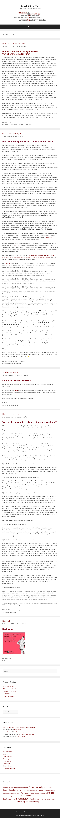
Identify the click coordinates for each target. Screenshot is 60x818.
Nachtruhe (6, 621)
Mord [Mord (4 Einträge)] (22, 793)
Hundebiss (13, 125)
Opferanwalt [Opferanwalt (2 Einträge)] (27, 793)
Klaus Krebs (6, 732)
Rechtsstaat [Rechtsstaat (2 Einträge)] (18, 796)
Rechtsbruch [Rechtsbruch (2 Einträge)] (5, 796)
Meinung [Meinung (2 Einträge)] (18, 793)
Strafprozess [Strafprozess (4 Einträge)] (7, 799)
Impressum (19, 812)
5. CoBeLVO (8, 263)
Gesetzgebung (7, 756)
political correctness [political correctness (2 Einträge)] (39, 793)
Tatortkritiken (7, 766)
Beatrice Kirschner (8, 727)
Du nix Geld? (7, 693)
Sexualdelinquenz (13, 405)
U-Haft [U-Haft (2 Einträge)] (10, 801)
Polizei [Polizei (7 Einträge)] (50, 792)
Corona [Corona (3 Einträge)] (50, 787)
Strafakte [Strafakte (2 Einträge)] (47, 796)
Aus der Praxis (7, 752)
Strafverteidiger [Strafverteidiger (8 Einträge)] (20, 798)
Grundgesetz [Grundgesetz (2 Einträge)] (33, 790)
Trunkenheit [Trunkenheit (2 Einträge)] (5, 801)
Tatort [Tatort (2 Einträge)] (42, 799)
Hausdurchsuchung (10, 414)
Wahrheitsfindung (8, 686)
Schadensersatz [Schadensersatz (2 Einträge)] (34, 796)
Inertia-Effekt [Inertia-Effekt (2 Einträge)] (52, 790)
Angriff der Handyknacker (21, 732)
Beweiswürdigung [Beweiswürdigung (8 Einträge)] (38, 787)
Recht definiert (13, 361)
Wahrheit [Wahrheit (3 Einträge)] (32, 802)
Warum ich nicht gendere (26, 734)
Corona (6, 361)
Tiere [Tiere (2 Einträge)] (50, 799)
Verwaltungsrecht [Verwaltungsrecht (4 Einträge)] (22, 802)
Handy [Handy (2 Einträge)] (37, 790)
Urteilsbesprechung (9, 768)
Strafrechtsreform (10, 372)
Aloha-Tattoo (21, 737)
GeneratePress (40, 815)
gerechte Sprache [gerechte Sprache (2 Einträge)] (26, 790)
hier (16, 390)
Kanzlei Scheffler (30, 6)
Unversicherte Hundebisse (13, 43)
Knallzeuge (17, 729)
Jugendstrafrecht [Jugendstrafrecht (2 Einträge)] (6, 793)
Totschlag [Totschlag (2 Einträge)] (53, 799)
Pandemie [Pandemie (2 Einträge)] (32, 793)
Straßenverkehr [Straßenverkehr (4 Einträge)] (35, 799)
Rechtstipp (7, 122)
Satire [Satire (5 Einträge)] (28, 795)
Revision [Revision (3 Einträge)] (23, 796)
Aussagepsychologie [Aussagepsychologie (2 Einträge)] (7, 787)
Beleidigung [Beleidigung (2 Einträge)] (13, 787)
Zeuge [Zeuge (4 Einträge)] (37, 802)
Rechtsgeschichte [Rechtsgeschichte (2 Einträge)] (12, 796)
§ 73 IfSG (17, 245)
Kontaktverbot (8, 364)
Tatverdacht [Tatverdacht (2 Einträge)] (46, 799)
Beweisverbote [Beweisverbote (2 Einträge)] (25, 787)
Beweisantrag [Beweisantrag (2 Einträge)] (19, 787)
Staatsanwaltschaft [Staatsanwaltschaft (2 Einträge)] (41, 796)
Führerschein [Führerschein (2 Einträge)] (19, 790)
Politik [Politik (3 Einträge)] (45, 793)
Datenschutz (27, 812)
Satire (6, 405)
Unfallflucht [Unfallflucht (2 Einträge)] (13, 801)
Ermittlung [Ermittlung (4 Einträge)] (12, 790)
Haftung (6, 125)
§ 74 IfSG (49, 237)
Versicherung (28, 125)
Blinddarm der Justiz (9, 691)
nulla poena (17, 364)
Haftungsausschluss (38, 812)
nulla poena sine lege (11, 133)
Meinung (6, 759)
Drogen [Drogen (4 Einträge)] (5, 790)
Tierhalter (20, 125)
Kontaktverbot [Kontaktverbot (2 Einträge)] (13, 793)
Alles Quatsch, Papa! (9, 689)
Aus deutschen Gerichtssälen (26, 727)
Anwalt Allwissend (8, 696)
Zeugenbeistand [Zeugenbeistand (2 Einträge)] (43, 801)
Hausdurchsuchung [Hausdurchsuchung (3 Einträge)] (44, 790)
